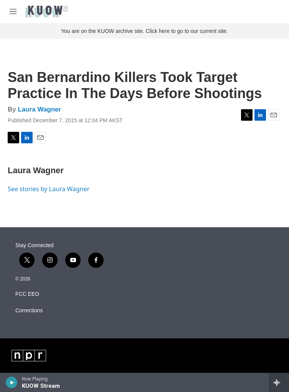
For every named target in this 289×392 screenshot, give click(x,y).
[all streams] (279, 382)
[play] (12, 382)
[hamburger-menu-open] (13, 11)
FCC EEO (27, 294)
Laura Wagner (39, 109)
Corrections (29, 310)
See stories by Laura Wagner (48, 189)
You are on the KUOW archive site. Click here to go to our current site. (144, 31)
